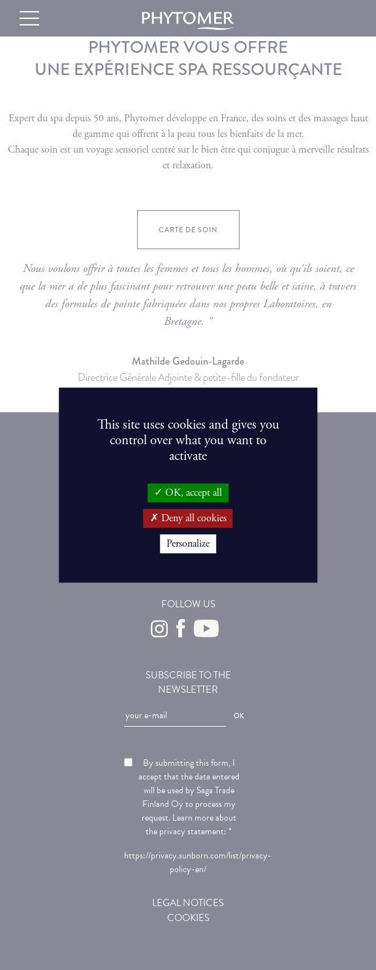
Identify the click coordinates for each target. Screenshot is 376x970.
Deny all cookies (188, 518)
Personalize (188, 544)
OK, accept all (188, 493)
